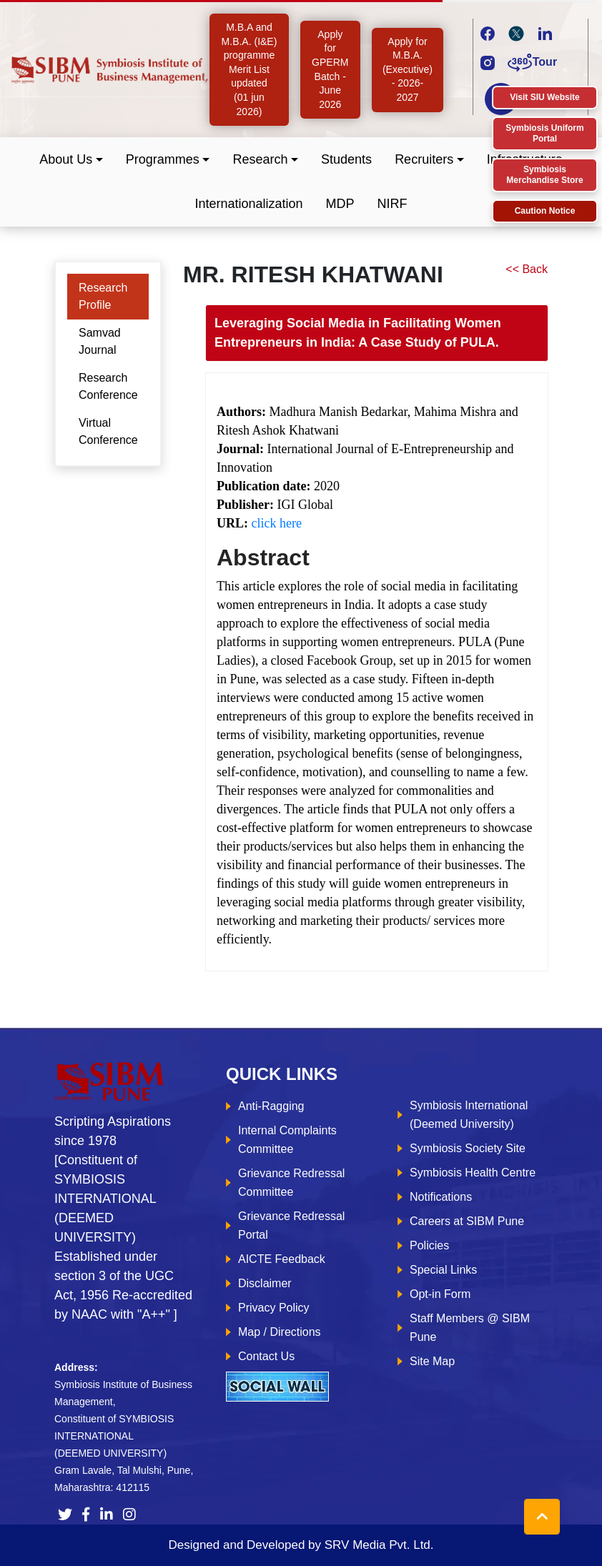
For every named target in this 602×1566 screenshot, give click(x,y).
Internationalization (248, 204)
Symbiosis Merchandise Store (544, 174)
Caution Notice (545, 211)
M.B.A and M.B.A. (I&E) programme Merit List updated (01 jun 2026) (249, 69)
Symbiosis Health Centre (473, 1172)
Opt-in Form (440, 1294)
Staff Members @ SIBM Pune (470, 1327)
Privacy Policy (274, 1308)
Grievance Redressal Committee (291, 1182)
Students (346, 159)
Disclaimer (265, 1283)
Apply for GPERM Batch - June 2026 (330, 69)
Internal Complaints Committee (287, 1139)
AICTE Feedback (281, 1259)
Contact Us (266, 1356)
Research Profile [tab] (103, 296)
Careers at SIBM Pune (467, 1221)
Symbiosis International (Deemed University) (469, 1114)
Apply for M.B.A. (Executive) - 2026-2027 (408, 69)
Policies (429, 1245)
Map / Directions (279, 1332)
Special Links (443, 1270)
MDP (340, 204)
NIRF (393, 204)
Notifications (441, 1197)
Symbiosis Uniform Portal (544, 133)
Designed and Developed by (300, 1545)
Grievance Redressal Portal (291, 1225)
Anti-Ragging (271, 1106)
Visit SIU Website (545, 97)
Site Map (432, 1361)
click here (277, 523)
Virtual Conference (108, 431)
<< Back (526, 269)
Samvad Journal (100, 341)
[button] (71, 159)
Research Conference (108, 386)
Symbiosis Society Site (467, 1148)
